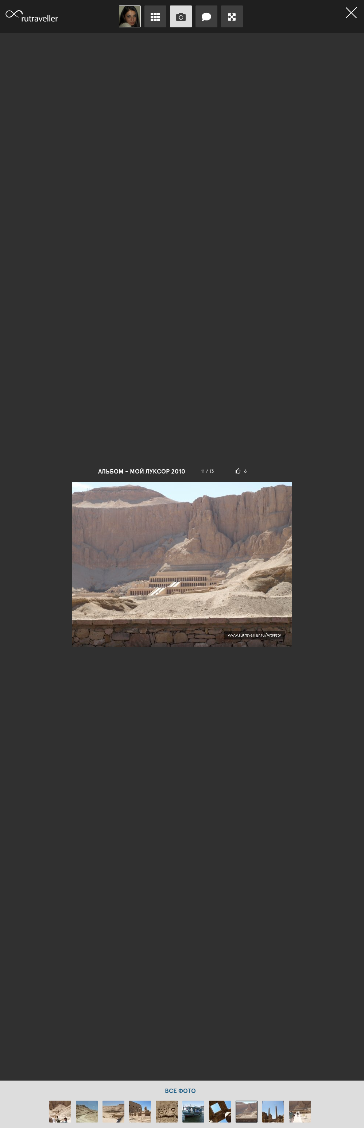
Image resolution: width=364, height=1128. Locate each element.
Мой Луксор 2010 (157, 471)
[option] (182, 556)
